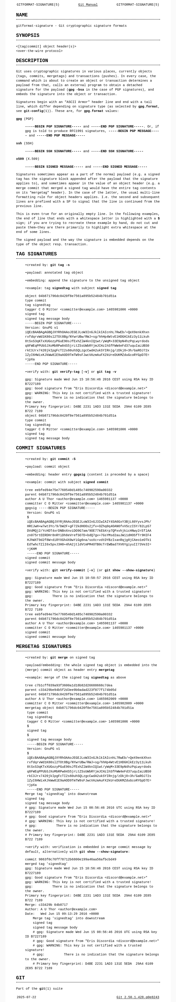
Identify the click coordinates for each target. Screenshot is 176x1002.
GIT (20, 978)
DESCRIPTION (32, 60)
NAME (22, 15)
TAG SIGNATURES (36, 254)
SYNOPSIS (28, 35)
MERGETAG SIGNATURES (43, 646)
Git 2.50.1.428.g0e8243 (138, 997)
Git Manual (88, 4)
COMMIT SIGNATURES (41, 448)
